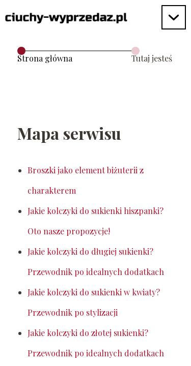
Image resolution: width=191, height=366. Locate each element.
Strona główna (44, 58)
